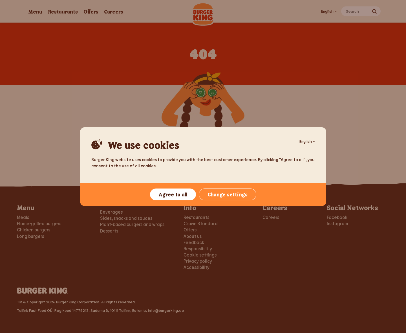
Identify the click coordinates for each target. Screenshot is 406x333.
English (307, 141)
